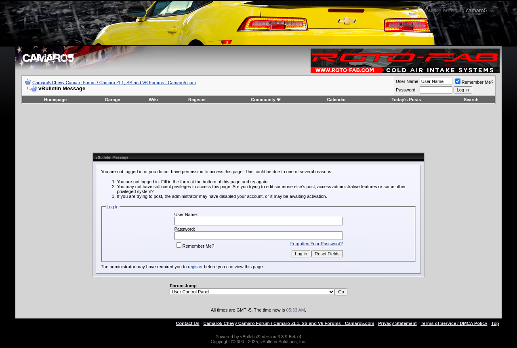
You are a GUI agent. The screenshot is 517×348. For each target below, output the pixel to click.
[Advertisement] (258, 128)
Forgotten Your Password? (316, 243)
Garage (112, 99)
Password (405, 89)
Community (266, 99)
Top (495, 323)
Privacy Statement (397, 323)
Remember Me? (474, 82)
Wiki (153, 99)
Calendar (336, 99)
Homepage (55, 99)
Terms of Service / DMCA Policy (453, 323)
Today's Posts (406, 99)
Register (197, 99)
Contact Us (188, 323)
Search (471, 99)
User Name (407, 81)
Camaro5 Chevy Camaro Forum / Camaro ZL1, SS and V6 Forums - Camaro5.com (114, 82)
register (195, 266)
